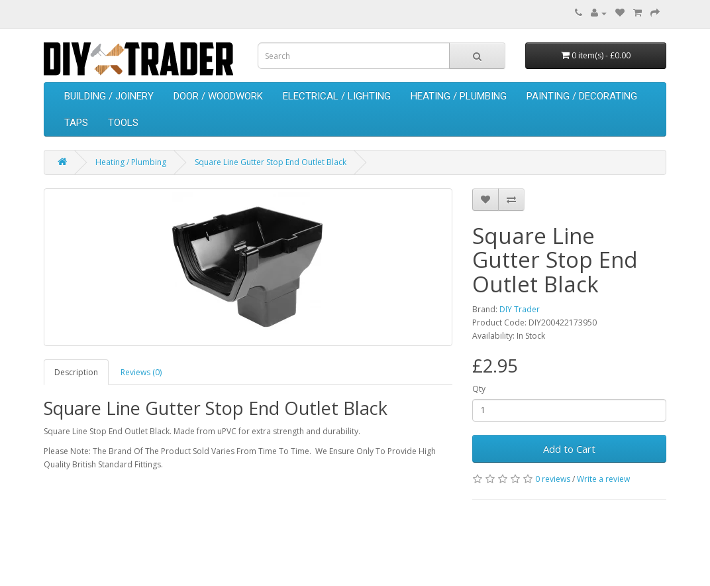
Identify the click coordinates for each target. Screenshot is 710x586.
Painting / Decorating (582, 96)
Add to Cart (569, 448)
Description (76, 372)
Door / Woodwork (218, 96)
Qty (478, 388)
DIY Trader (519, 309)
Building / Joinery (109, 96)
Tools (123, 123)
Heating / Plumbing (459, 96)
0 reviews (552, 479)
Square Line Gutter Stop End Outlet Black (270, 162)
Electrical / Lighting (337, 96)
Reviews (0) (141, 372)
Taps (76, 123)
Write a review (603, 479)
